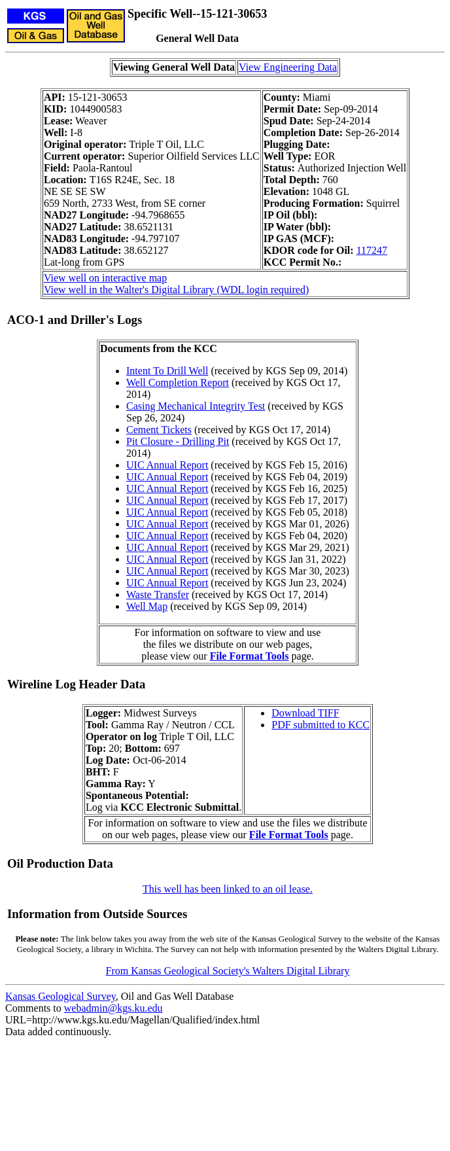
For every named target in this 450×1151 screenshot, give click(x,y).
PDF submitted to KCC (320, 724)
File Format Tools (249, 656)
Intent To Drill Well (167, 370)
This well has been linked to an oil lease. (228, 888)
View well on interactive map (105, 277)
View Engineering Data (288, 67)
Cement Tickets (159, 429)
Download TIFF (305, 712)
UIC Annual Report (167, 464)
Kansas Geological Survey (60, 996)
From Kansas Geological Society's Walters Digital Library (228, 970)
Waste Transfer (157, 594)
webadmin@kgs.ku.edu (113, 1008)
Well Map (146, 606)
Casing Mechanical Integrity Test (195, 406)
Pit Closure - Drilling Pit (177, 441)
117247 (371, 250)
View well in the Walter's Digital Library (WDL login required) (176, 289)
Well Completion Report (177, 382)
